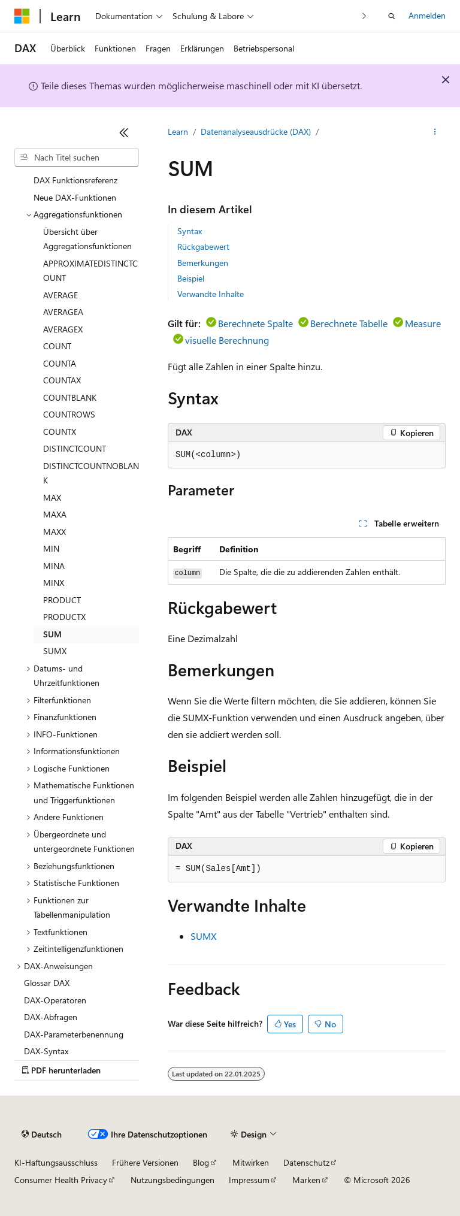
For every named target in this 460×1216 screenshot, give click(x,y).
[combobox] (76, 157)
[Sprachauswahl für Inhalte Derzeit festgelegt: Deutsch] (41, 1134)
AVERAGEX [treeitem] (63, 329)
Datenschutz (306, 1162)
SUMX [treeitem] (54, 651)
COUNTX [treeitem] (59, 431)
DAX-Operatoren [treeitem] (55, 1000)
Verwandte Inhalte (210, 294)
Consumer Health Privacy (60, 1179)
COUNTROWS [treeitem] (69, 414)
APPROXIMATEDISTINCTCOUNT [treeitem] (90, 271)
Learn (178, 131)
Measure (423, 323)
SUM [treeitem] (52, 634)
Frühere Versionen (145, 1162)
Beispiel (190, 278)
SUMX (203, 936)
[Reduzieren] (124, 132)
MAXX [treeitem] (54, 531)
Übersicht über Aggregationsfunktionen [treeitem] (87, 239)
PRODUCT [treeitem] (62, 600)
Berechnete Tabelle (349, 323)
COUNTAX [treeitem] (62, 380)
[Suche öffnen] (392, 16)
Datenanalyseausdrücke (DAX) (256, 131)
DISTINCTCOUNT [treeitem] (74, 448)
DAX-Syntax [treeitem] (46, 1051)
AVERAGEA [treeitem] (63, 311)
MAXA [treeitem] (54, 514)
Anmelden (427, 15)
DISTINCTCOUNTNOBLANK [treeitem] (91, 473)
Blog (201, 1162)
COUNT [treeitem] (57, 346)
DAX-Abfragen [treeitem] (50, 1017)
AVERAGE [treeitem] (60, 295)
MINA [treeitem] (54, 565)
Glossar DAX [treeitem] (46, 982)
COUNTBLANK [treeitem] (69, 397)
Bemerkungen (202, 262)
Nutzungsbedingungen (172, 1179)
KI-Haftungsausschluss (56, 1162)
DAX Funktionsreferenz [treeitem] (75, 180)
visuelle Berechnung (227, 340)
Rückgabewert (203, 246)
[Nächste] (364, 16)
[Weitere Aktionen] (435, 132)
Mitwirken (250, 1162)
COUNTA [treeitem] (59, 363)
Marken (306, 1179)
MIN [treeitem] (51, 548)
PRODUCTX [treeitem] (64, 616)
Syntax (189, 231)
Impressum (249, 1179)
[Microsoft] (22, 16)
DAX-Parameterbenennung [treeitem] (73, 1034)
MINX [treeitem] (53, 582)
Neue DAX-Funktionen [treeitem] (75, 197)
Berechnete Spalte (255, 323)
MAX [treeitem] (52, 497)
